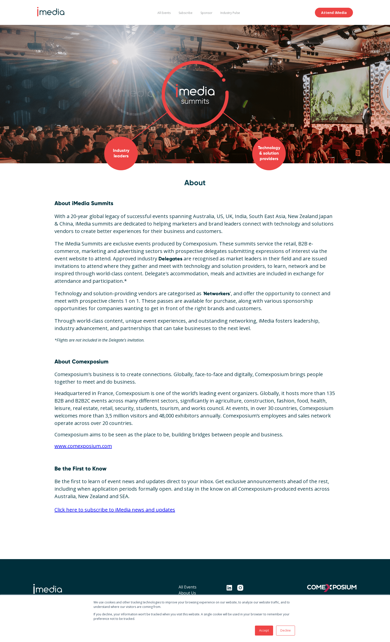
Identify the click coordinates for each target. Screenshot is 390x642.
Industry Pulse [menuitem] (230, 13)
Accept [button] (264, 630)
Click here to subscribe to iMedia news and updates (114, 509)
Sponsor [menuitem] (206, 13)
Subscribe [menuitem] (186, 13)
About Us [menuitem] (187, 593)
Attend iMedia (334, 12)
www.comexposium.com (83, 446)
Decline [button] (285, 630)
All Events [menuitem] (164, 13)
